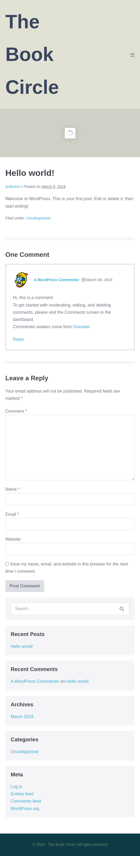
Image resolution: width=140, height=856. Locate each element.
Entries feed (22, 794)
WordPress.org (25, 808)
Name (12, 489)
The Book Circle (32, 54)
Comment (16, 411)
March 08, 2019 (97, 280)
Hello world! (22, 646)
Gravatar (81, 326)
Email (12, 514)
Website (13, 539)
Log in (16, 786)
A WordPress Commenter (56, 280)
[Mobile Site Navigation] (132, 55)
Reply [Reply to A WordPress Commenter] (18, 339)
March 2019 (22, 716)
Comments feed (26, 801)
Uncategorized (38, 218)
